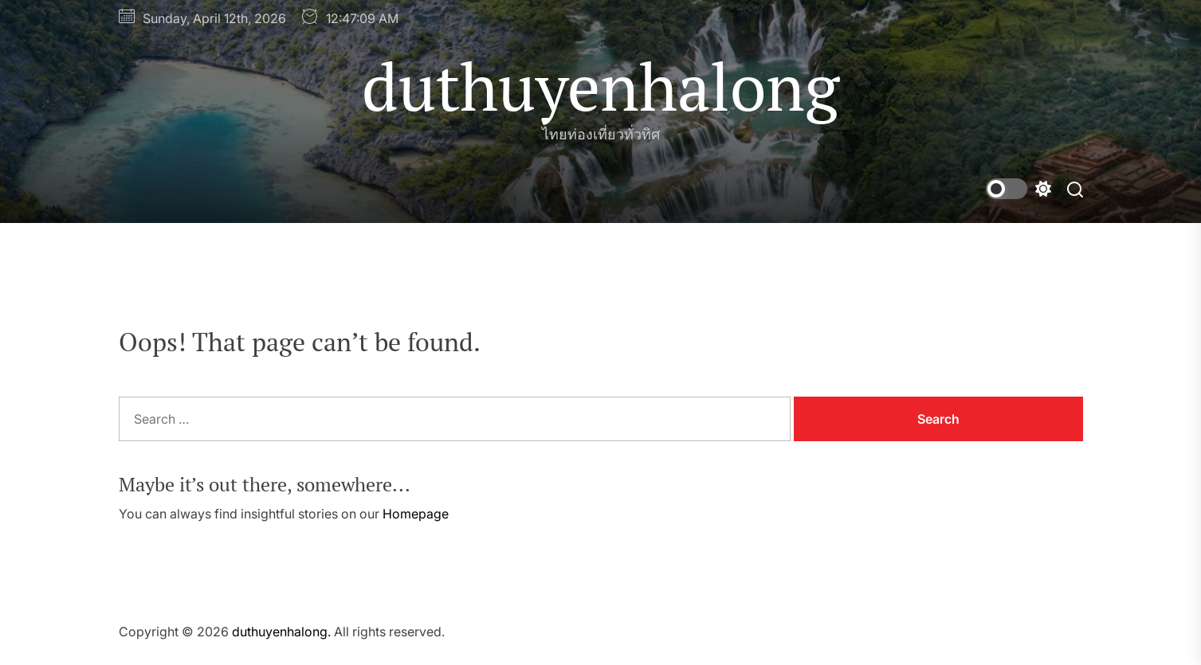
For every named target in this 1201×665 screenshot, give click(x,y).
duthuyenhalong (600, 86)
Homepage (416, 514)
